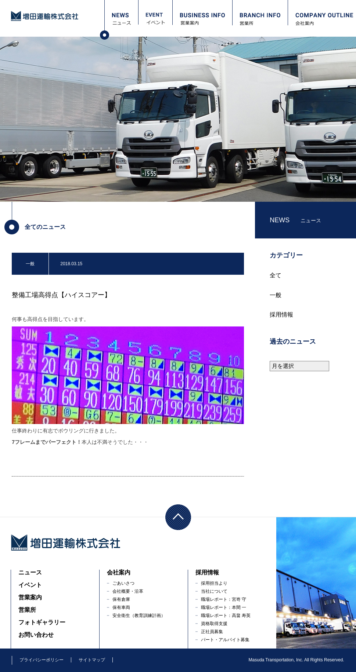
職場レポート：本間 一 (223, 607)
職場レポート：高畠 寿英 (226, 615)
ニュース (30, 572)
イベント (30, 585)
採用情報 (281, 314)
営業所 (27, 610)
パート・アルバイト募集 (225, 639)
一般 (275, 295)
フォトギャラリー (41, 622)
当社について (214, 591)
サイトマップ (92, 659)
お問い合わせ (36, 635)
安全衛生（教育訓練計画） (138, 615)
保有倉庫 (121, 599)
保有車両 (121, 607)
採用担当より (214, 583)
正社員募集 (212, 631)
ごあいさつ (123, 583)
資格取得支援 (214, 623)
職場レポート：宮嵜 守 (223, 599)
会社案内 (118, 572)
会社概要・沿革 (127, 591)
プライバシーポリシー (41, 659)
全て (275, 275)
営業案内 (30, 597)
